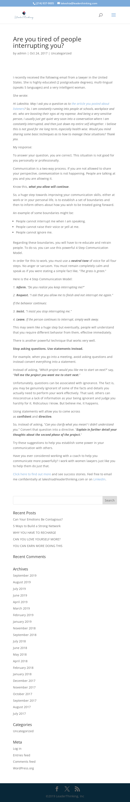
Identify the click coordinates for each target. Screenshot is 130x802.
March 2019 (21, 608)
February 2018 (23, 668)
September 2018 (24, 635)
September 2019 (24, 575)
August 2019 (22, 582)
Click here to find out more (32, 474)
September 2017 (24, 700)
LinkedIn (99, 479)
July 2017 (19, 714)
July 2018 (19, 641)
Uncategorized (61, 53)
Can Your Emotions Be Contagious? (38, 519)
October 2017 (22, 694)
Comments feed (24, 762)
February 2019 (23, 615)
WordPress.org (23, 768)
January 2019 (22, 622)
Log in (17, 749)
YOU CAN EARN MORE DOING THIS (37, 546)
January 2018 (22, 674)
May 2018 (20, 654)
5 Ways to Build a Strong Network (37, 526)
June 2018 (20, 648)
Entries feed (21, 755)
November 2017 (24, 687)
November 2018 (24, 628)
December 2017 (24, 681)
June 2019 (20, 595)
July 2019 (19, 589)
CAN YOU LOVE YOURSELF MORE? (37, 539)
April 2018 (20, 661)
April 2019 (20, 602)
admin (21, 53)
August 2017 (22, 707)
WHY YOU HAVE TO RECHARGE (34, 533)
